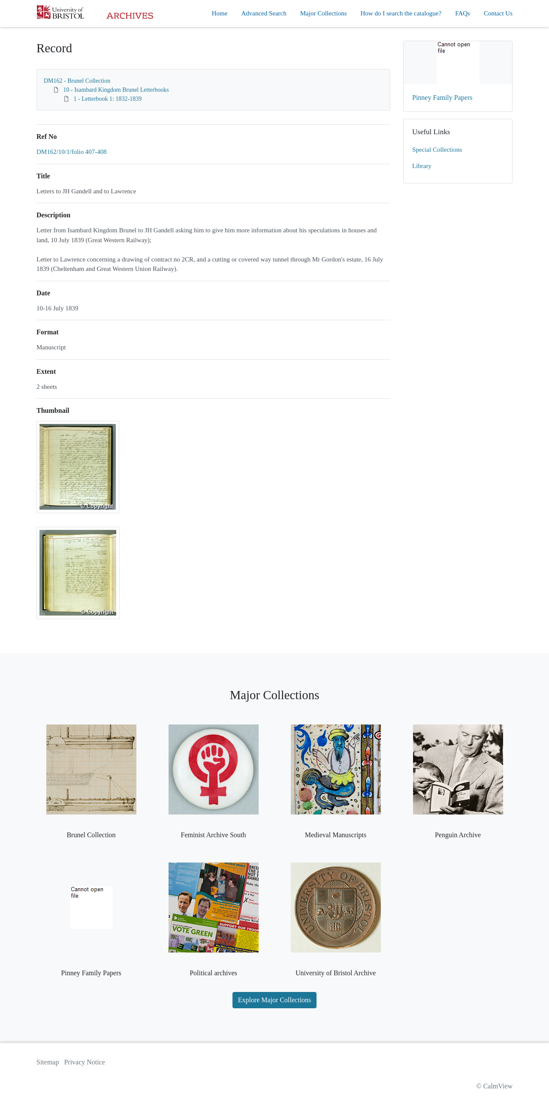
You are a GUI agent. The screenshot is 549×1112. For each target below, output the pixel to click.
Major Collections (323, 13)
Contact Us (498, 13)
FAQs (462, 13)
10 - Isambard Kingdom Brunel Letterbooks (116, 90)
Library (421, 165)
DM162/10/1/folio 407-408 (71, 151)
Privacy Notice (84, 1062)
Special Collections (437, 149)
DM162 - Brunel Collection (77, 81)
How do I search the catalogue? (401, 13)
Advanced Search (263, 13)
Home (220, 13)
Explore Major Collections (274, 1000)
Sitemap (47, 1062)
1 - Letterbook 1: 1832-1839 (108, 99)
